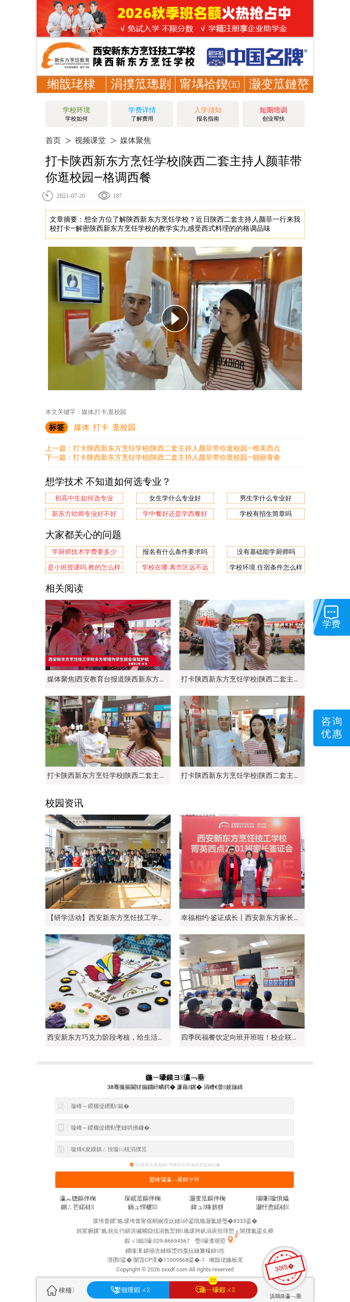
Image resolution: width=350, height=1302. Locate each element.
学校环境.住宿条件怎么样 (265, 567)
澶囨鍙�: (120, 1260)
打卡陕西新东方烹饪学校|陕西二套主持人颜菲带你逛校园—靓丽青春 (176, 457)
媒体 (81, 427)
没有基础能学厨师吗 (266, 552)
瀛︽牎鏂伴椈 (78, 1198)
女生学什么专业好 (175, 498)
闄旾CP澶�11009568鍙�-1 (169, 1260)
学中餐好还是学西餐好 (175, 514)
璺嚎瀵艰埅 (210, 1241)
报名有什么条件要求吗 (175, 552)
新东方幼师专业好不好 (84, 514)
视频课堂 (90, 140)
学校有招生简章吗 (266, 514)
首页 (53, 140)
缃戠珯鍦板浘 (226, 1260)
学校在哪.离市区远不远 (175, 567)
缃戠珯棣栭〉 (71, 92)
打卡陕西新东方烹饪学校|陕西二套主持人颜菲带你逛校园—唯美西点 (176, 448)
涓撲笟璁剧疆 (141, 92)
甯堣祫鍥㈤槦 (210, 92)
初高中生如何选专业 (84, 498)
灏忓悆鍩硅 (272, 1207)
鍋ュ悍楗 (143, 1207)
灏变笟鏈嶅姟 (279, 92)
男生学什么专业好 (266, 498)
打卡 (100, 427)
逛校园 (124, 427)
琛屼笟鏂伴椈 (142, 1198)
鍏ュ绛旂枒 (207, 1207)
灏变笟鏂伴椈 (207, 1198)
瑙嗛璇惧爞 (272, 1198)
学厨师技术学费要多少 (84, 552)
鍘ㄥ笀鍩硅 (77, 1207)
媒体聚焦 (135, 140)
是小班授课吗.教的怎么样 (84, 567)
